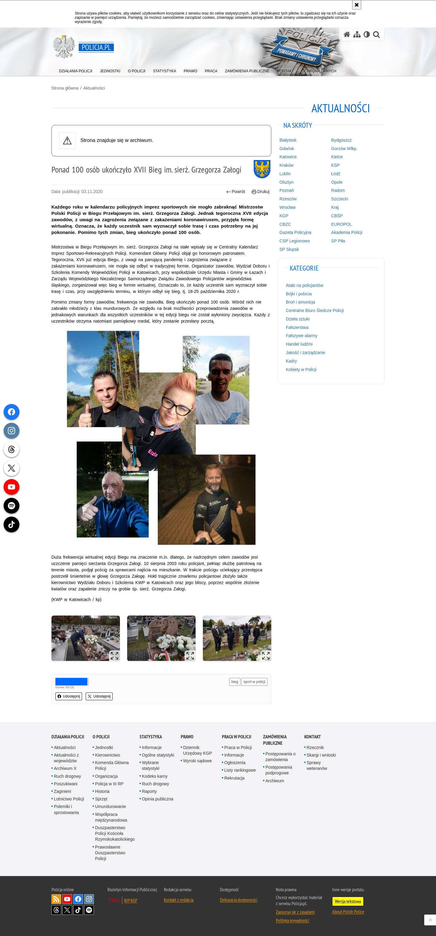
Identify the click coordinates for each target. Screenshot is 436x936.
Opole (336, 182)
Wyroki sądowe (197, 760)
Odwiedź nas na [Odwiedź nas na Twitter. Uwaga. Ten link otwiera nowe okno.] (67, 910)
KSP (335, 165)
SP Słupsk (289, 249)
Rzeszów (288, 198)
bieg (234, 682)
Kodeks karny (155, 776)
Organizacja (106, 776)
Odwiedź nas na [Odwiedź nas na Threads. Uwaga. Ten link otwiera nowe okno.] (56, 910)
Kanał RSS (56, 899)
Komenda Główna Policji (112, 765)
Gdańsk (286, 148)
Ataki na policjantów (304, 285)
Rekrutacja (234, 778)
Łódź (335, 173)
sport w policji (254, 682)
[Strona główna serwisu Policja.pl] (347, 34)
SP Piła (338, 240)
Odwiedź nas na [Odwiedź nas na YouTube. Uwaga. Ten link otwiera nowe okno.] (67, 899)
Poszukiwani (66, 783)
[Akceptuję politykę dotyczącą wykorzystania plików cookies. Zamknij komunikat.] (356, 5)
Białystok (287, 140)
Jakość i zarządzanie (305, 352)
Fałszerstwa (297, 327)
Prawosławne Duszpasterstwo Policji (110, 852)
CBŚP (337, 215)
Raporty (149, 791)
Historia (102, 791)
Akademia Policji (346, 232)
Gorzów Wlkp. (344, 148)
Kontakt (312, 737)
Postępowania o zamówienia (281, 756)
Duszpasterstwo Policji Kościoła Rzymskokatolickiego (115, 833)
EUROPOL (341, 224)
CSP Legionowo (294, 240)
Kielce (337, 156)
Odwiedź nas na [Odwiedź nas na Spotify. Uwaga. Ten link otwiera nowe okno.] (89, 910)
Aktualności (94, 88)
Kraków (286, 165)
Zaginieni (62, 791)
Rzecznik (315, 747)
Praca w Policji (236, 737)
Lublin (285, 173)
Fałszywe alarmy (301, 335)
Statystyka (151, 737)
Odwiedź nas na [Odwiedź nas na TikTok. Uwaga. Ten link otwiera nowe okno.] (78, 910)
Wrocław (287, 207)
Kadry (291, 361)
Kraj (335, 207)
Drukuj (260, 191)
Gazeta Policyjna (295, 232)
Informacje (152, 747)
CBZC (285, 224)
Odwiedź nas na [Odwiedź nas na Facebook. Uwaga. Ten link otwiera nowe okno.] (78, 899)
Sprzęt (101, 798)
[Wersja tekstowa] (367, 34)
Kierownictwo (107, 755)
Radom (338, 190)
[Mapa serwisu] (357, 34)
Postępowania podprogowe (279, 770)
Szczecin (339, 198)
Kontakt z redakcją (178, 900)
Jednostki (104, 747)
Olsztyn (286, 182)
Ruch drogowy (67, 776)
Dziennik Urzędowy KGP (197, 750)
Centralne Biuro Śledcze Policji (315, 310)
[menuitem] (75, 69)
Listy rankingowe (240, 770)
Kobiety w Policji (301, 369)
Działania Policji (67, 737)
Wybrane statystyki (151, 765)
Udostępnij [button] (69, 696)
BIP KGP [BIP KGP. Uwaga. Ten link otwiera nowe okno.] (130, 900)
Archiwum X (65, 768)
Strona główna (65, 88)
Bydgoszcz (341, 140)
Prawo (187, 737)
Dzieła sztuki (298, 319)
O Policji (101, 737)
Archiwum (275, 780)
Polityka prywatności (292, 920)
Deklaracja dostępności (238, 900)
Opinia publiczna (157, 798)
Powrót (235, 191)
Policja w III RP (109, 783)
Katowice (288, 156)
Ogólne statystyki (158, 755)
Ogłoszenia (235, 762)
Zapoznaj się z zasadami (295, 912)
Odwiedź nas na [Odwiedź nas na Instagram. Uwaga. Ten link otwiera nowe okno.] (89, 899)
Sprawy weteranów (317, 765)
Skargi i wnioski (321, 755)
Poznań (286, 190)
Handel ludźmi (299, 344)
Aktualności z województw (66, 758)
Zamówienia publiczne (274, 740)
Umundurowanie (110, 806)
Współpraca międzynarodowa (111, 817)
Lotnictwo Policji (69, 798)
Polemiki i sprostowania (66, 809)
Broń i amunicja (300, 302)
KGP (284, 215)
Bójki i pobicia (299, 293)
